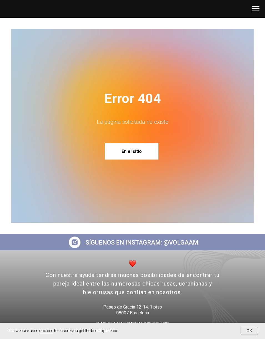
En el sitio (132, 151)
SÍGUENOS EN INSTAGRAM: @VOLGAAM (141, 242)
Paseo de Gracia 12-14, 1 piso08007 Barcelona (132, 309)
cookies (46, 330)
